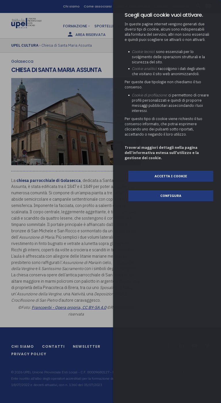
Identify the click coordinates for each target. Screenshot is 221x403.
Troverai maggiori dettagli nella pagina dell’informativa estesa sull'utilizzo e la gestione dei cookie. (162, 152)
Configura (170, 195)
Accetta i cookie (171, 176)
